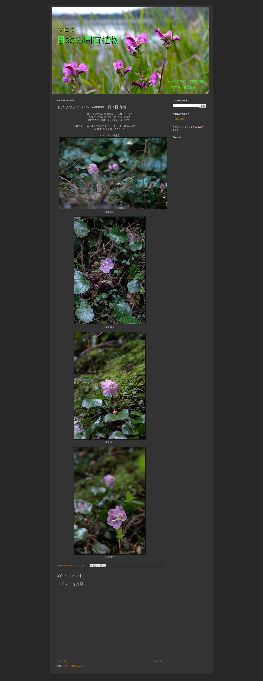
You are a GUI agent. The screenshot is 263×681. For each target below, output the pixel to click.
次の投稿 (62, 661)
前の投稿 (158, 661)
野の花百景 (180, 119)
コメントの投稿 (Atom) (72, 666)
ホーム (110, 661)
